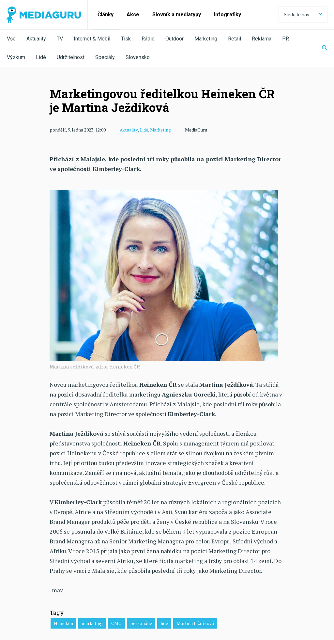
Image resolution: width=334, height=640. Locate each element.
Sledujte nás (303, 14)
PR (285, 39)
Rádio (148, 39)
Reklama (261, 39)
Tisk (126, 39)
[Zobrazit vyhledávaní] (320, 48)
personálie (141, 623)
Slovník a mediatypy (176, 14)
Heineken (63, 623)
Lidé (41, 57)
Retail (234, 39)
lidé (164, 623)
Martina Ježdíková (195, 623)
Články (106, 14)
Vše (11, 39)
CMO (116, 623)
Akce (133, 14)
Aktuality (36, 39)
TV (60, 39)
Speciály (105, 57)
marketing (92, 623)
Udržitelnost (70, 57)
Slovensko (138, 57)
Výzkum (16, 57)
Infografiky (227, 14)
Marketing (205, 39)
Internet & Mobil (92, 39)
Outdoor (174, 39)
